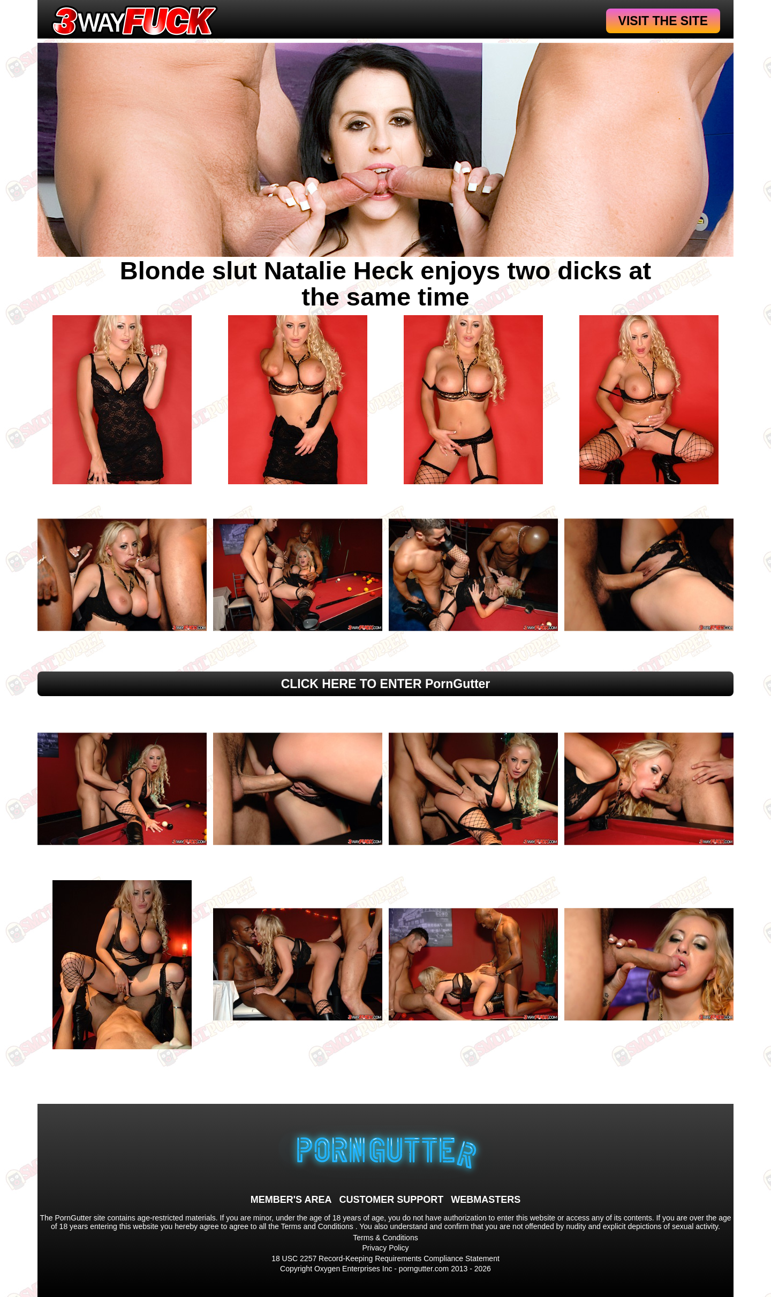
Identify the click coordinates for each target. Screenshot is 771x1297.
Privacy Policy (385, 1247)
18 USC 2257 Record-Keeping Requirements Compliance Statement (385, 1258)
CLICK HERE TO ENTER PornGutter (385, 684)
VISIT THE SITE (663, 21)
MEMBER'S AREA (291, 1199)
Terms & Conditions (385, 1237)
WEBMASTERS (485, 1199)
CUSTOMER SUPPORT (391, 1199)
